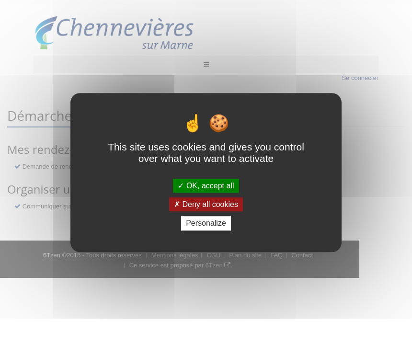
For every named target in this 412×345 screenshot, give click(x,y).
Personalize (206, 223)
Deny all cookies (206, 204)
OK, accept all (206, 186)
